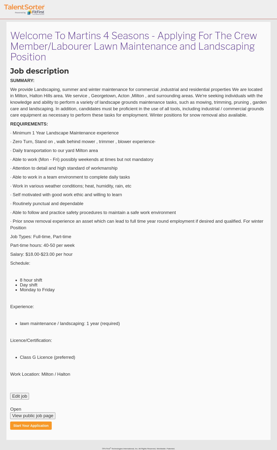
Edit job (19, 396)
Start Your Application (31, 426)
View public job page (32, 415)
